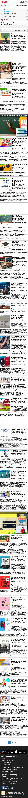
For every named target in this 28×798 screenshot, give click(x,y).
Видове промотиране (8, 766)
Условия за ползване (8, 771)
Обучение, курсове (9, 14)
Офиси (3, 776)
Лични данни (5, 773)
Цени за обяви (6, 764)
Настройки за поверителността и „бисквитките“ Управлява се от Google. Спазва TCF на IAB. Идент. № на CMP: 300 (11, 781)
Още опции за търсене (6, 26)
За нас (3, 759)
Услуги (4, 20)
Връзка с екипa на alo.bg (9, 775)
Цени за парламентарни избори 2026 (13, 767)
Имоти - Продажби (8, 17)
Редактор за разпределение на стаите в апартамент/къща (12, 793)
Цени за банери (6, 762)
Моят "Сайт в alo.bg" (7, 760)
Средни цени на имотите (9, 769)
